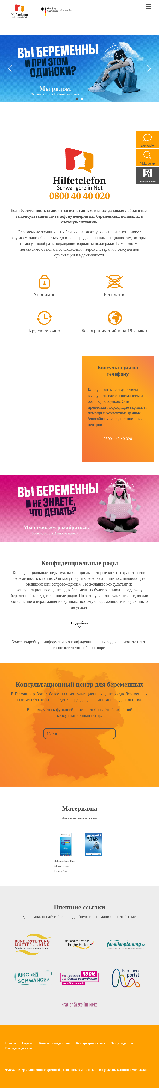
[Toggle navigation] (148, 6)
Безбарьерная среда (90, 1043)
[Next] (149, 69)
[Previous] (10, 69)
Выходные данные (19, 1048)
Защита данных (123, 1043)
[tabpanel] (79, 68)
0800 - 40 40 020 (118, 438)
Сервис (27, 1043)
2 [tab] (82, 98)
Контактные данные (54, 1043)
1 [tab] (77, 98)
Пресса (10, 1043)
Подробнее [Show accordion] (79, 623)
